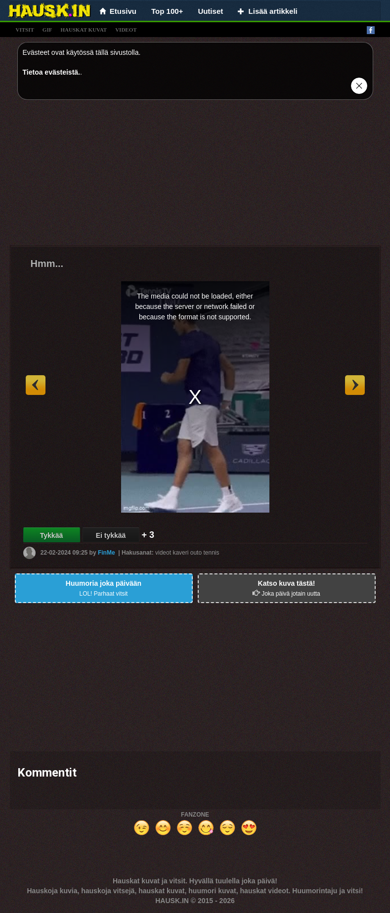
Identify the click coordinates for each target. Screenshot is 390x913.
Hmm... (47, 263)
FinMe (106, 552)
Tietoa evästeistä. (51, 72)
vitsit (25, 30)
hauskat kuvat (83, 30)
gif (47, 30)
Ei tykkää (111, 535)
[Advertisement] (195, 176)
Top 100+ (167, 11)
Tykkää (51, 535)
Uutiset (210, 11)
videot (125, 30)
